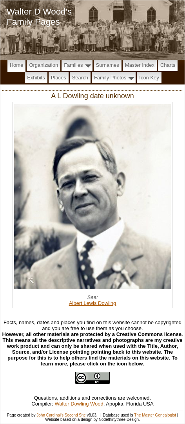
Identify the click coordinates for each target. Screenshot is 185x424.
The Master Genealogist (155, 415)
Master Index (139, 65)
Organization (43, 65)
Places (58, 78)
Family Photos (110, 78)
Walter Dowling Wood (79, 404)
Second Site (75, 415)
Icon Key (149, 78)
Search (80, 78)
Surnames (107, 65)
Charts (167, 65)
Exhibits (36, 78)
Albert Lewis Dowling (92, 303)
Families (73, 65)
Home (17, 65)
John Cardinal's (49, 415)
